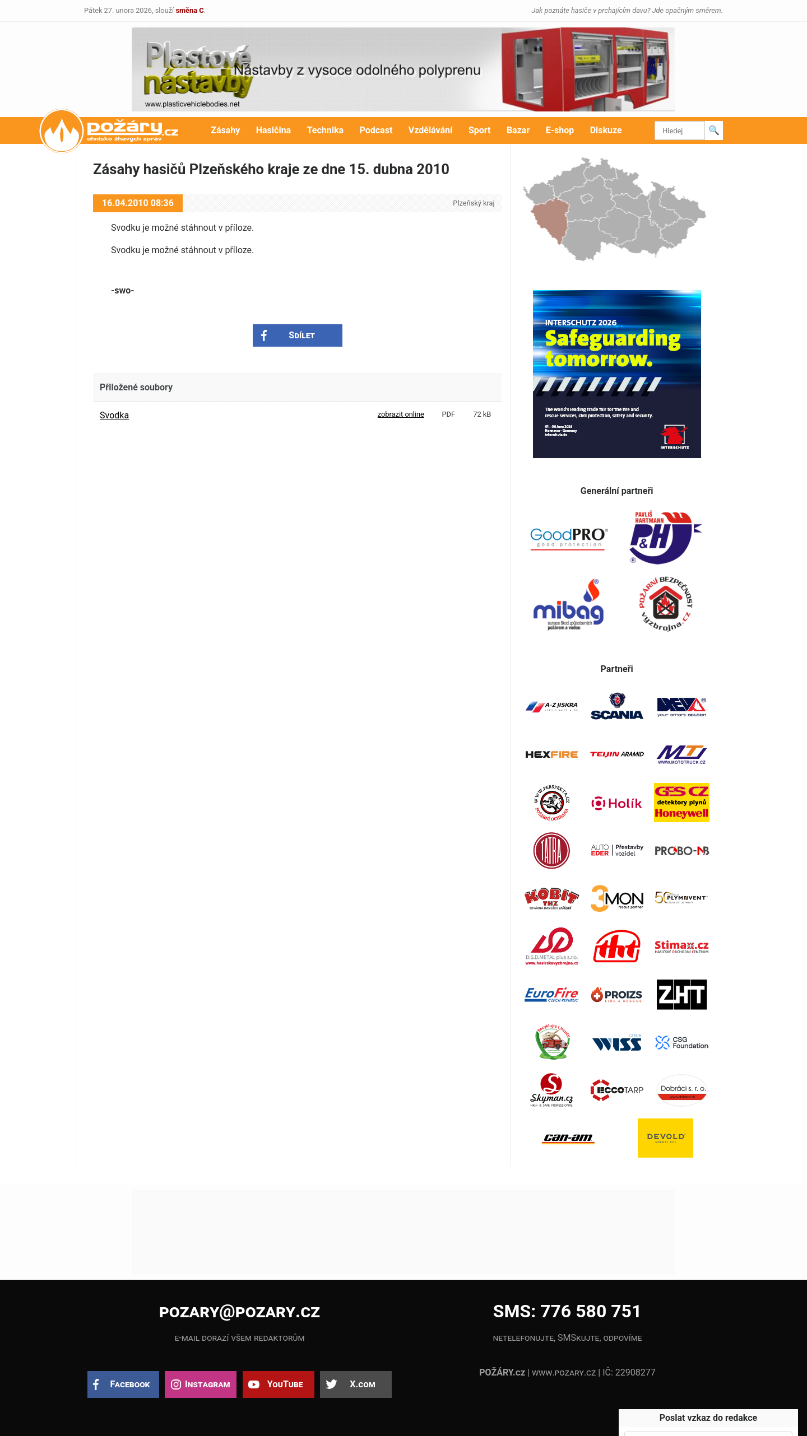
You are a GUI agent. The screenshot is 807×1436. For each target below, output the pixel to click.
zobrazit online (401, 414)
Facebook (130, 1384)
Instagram (207, 1384)
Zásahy (225, 130)
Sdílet (302, 335)
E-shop (560, 130)
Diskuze (606, 130)
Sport (480, 130)
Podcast (376, 130)
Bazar (518, 130)
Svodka (114, 415)
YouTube (285, 1384)
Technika (325, 130)
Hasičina (273, 130)
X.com (362, 1384)
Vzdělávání (431, 130)
